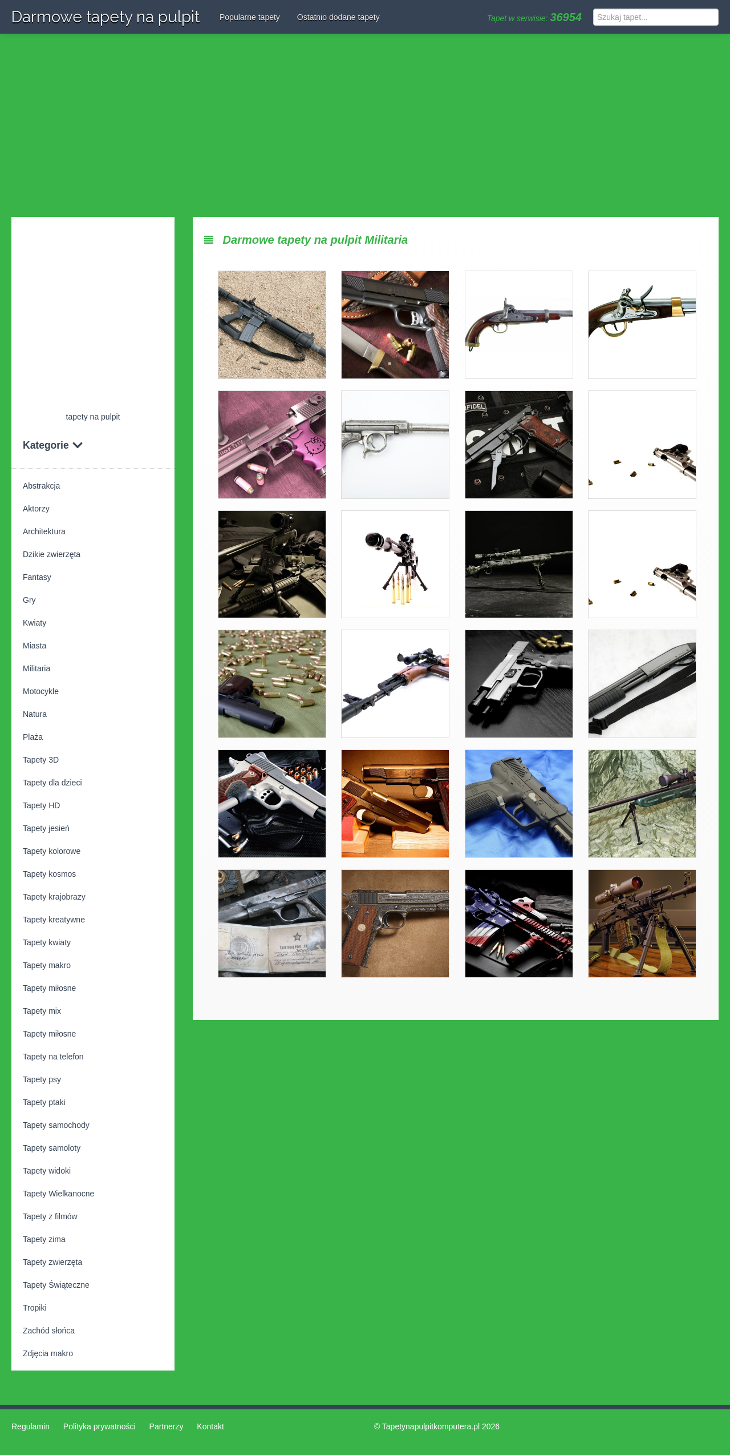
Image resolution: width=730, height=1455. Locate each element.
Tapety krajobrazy (54, 896)
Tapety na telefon (53, 1056)
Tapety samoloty (51, 1147)
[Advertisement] (365, 125)
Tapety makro (47, 965)
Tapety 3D (41, 759)
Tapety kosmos (49, 873)
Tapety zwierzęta (52, 1262)
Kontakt (210, 1426)
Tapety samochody (56, 1125)
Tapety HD (41, 805)
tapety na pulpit (93, 416)
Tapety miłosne (49, 988)
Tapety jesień (46, 828)
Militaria (36, 668)
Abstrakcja (41, 485)
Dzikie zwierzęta (51, 554)
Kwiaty (34, 622)
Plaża (33, 736)
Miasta (34, 645)
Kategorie (53, 445)
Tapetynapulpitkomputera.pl (431, 1426)
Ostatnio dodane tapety (338, 17)
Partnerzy (166, 1426)
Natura (35, 714)
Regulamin (30, 1426)
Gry (29, 599)
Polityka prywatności (99, 1426)
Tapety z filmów (50, 1216)
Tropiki (35, 1307)
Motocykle (41, 691)
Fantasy (37, 577)
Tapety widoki (47, 1170)
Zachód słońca (49, 1330)
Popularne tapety (250, 17)
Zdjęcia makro (48, 1353)
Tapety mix (42, 1010)
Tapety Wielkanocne (58, 1193)
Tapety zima (44, 1239)
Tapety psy (42, 1079)
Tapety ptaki (44, 1102)
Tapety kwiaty (47, 942)
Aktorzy (36, 508)
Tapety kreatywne (54, 919)
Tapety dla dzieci (52, 782)
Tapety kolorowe (51, 851)
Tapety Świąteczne (56, 1284)
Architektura (44, 531)
